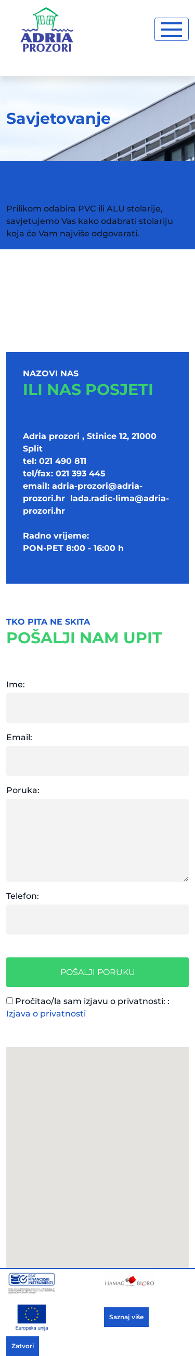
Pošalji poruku (97, 972)
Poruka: (23, 790)
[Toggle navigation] (171, 29)
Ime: (15, 684)
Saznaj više (126, 1317)
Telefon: (22, 896)
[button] (98, 1167)
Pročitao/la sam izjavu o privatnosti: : (88, 1007)
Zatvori (22, 1346)
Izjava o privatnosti (46, 1014)
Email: (19, 737)
